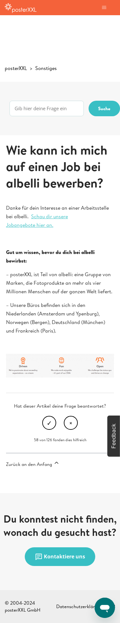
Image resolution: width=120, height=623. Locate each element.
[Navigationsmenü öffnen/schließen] (104, 8)
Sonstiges (46, 68)
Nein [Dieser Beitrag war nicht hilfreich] (71, 423)
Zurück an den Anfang (33, 463)
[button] (113, 436)
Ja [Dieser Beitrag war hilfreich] (49, 423)
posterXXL (16, 68)
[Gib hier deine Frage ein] (47, 108)
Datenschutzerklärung (79, 606)
